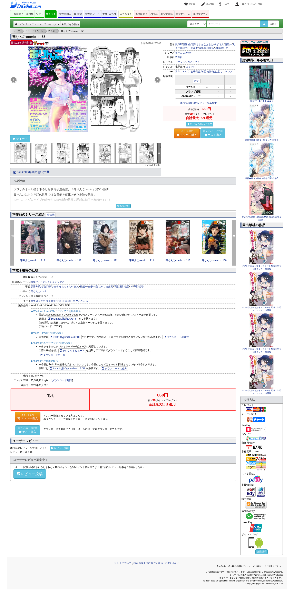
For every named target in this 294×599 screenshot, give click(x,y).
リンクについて (122, 563)
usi (216, 48)
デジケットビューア (72, 350)
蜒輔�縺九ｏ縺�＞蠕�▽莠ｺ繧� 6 (261, 140)
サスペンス (226, 71)
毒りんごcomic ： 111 (141, 260)
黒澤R (178, 44)
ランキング (51, 24)
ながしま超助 (190, 48)
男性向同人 (141, 14)
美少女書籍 (166, 14)
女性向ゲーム (92, 14)
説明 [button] (196, 81)
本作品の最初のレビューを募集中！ (199, 103)
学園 (203, 71)
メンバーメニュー (30, 24)
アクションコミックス (187, 62)
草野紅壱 (223, 48)
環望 (201, 48)
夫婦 (209, 71)
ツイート (20, 138)
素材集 (29, 14)
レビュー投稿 (60, 448)
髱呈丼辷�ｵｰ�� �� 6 (261, 101)
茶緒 (185, 44)
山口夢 (192, 44)
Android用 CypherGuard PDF (67, 368)
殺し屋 (216, 71)
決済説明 (261, 551)
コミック (51, 14)
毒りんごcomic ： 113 (69, 260)
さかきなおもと (204, 44)
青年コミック (182, 71)
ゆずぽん (219, 44)
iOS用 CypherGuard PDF (65, 337)
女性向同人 (65, 14)
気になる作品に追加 (199, 124)
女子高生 (195, 71)
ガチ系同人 (126, 14)
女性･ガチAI (109, 14)
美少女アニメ (200, 14)
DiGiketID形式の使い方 (31, 172)
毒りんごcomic (183, 52)
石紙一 (228, 44)
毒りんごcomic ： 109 (214, 260)
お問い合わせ (172, 563)
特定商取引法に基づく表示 (148, 563)
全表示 (51, 214)
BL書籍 (78, 14)
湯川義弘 (209, 48)
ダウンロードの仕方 (176, 337)
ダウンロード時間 (62, 380)
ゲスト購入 (213, 133)
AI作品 (154, 14)
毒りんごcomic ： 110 (178, 260)
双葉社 (179, 57)
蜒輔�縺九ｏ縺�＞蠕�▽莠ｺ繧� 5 (261, 178)
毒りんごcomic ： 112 (105, 260)
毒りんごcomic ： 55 (29, 37)
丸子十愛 (93, 286)
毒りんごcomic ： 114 (32, 260)
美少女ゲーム (183, 14)
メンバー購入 (187, 133)
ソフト (39, 14)
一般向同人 (17, 14)
